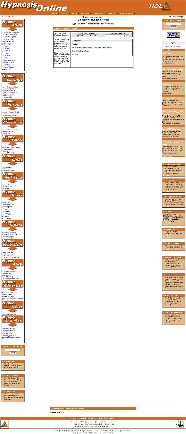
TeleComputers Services (82, 426)
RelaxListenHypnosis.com (171, 123)
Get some (177, 46)
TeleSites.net (112, 431)
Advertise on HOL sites (9, 293)
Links (96, 431)
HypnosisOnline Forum (10, 114)
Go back (75, 54)
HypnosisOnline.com (72, 431)
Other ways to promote (9, 298)
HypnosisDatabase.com (9, 335)
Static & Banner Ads (8, 294)
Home (73, 422)
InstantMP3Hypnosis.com (170, 136)
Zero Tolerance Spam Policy (94, 424)
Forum (78, 422)
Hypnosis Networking (10, 115)
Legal (81, 424)
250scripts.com (7, 339)
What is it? (169, 46)
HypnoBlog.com (7, 333)
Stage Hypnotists (8, 94)
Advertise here (167, 156)
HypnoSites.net (7, 332)
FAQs (75, 424)
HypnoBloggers (7, 273)
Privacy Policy (110, 424)
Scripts (93, 422)
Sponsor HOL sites (8, 296)
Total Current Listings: (176, 17)
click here (63, 48)
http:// (87, 51)
